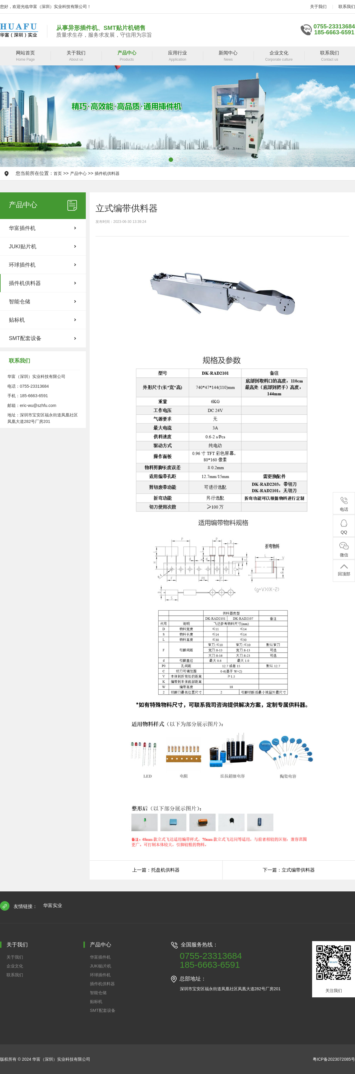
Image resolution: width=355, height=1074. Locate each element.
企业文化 (15, 966)
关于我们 (318, 6)
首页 (58, 173)
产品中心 (78, 173)
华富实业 (52, 905)
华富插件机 (22, 228)
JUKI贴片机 (22, 246)
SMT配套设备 (25, 338)
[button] (171, 159)
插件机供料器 (107, 173)
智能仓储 (19, 302)
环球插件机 (22, 265)
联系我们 (346, 6)
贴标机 (17, 320)
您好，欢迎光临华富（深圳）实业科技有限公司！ (45, 6)
